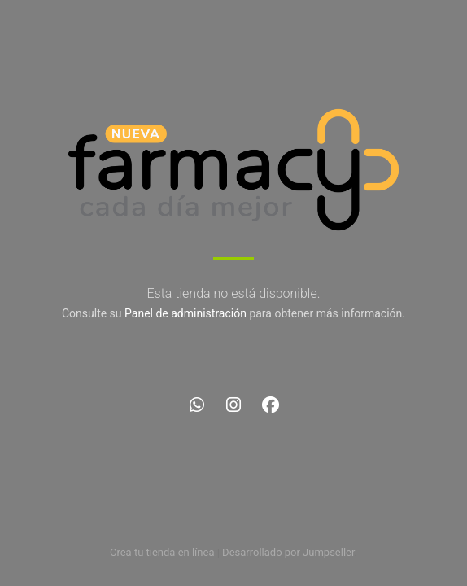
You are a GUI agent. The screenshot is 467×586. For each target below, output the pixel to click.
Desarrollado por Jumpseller (288, 552)
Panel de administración (185, 313)
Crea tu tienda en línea (163, 552)
